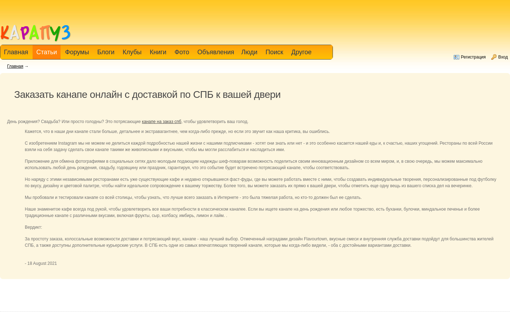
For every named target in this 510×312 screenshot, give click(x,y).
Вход (503, 57)
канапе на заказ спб (161, 121)
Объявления (215, 52)
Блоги (105, 52)
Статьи (46, 52)
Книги (158, 52)
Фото (182, 52)
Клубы (132, 52)
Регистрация (473, 57)
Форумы (77, 52)
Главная (15, 66)
